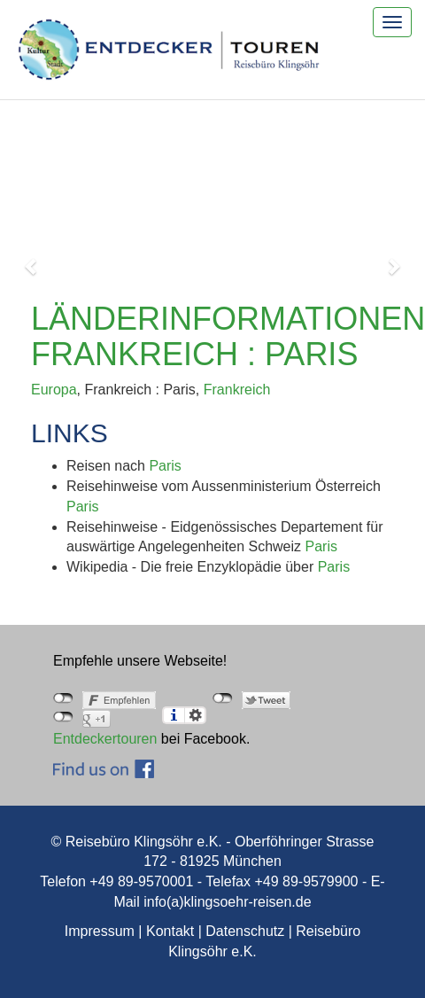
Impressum (100, 931)
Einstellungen (195, 715)
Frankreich (237, 389)
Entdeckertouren (105, 738)
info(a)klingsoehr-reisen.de (227, 901)
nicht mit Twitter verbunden (222, 698)
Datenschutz (244, 931)
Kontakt (170, 931)
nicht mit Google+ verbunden (63, 717)
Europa (54, 389)
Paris (165, 465)
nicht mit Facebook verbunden (63, 698)
